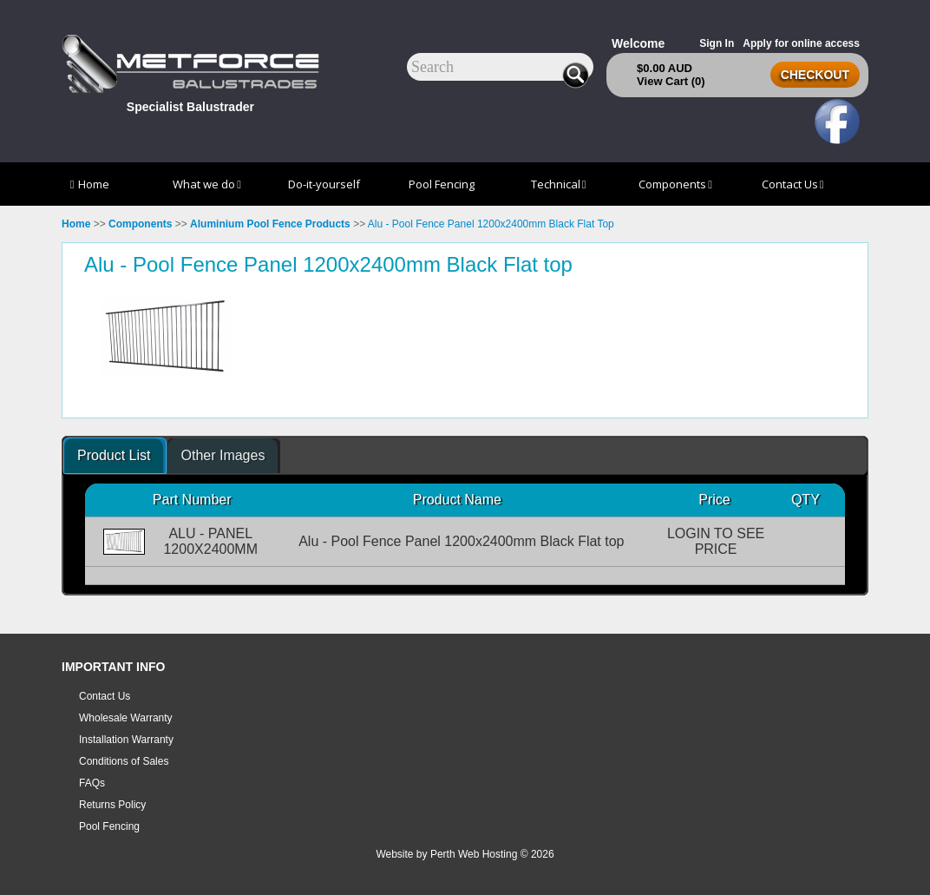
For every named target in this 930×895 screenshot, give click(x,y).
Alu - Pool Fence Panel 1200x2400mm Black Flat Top (491, 224)
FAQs (92, 783)
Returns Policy (112, 805)
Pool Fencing (442, 184)
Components (675, 184)
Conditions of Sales (123, 761)
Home (90, 184)
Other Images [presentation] (222, 455)
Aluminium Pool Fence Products (270, 224)
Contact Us (793, 184)
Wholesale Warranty (126, 718)
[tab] (115, 456)
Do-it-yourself (324, 184)
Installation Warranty (126, 740)
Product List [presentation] (113, 455)
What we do (207, 184)
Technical (558, 184)
